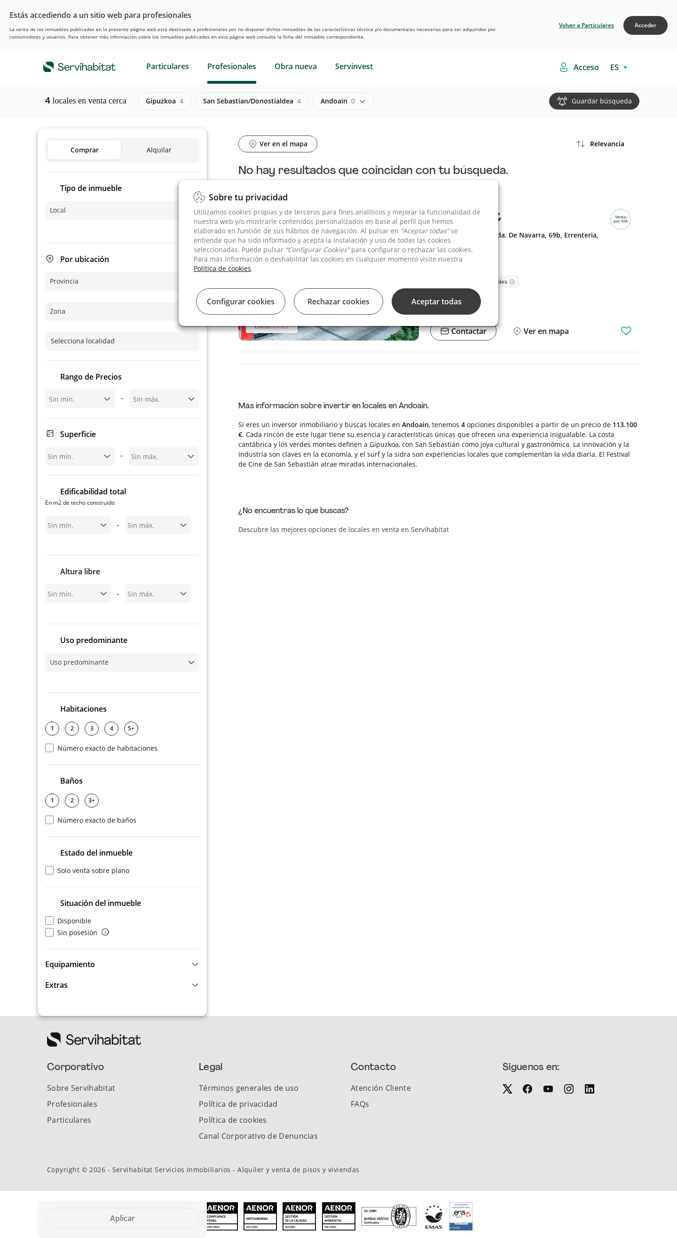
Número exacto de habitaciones (101, 748)
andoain (338, 101)
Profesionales (231, 66)
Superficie (78, 434)
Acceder (645, 25)
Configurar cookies (241, 301)
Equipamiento (70, 964)
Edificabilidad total (85, 497)
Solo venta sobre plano (87, 870)
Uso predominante (93, 640)
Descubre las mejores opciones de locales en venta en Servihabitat (343, 529)
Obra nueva (296, 66)
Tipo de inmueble (91, 188)
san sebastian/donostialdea (252, 101)
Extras (56, 985)
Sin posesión (71, 932)
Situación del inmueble (100, 903)
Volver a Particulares (586, 25)
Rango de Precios (91, 377)
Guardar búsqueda (602, 100)
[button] (122, 964)
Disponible (68, 920)
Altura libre (80, 571)
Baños (71, 781)
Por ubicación (84, 259)
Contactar (468, 331)
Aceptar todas (436, 301)
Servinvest (354, 66)
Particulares (167, 66)
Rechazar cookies (338, 301)
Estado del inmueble (96, 853)
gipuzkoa (164, 101)
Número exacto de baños (90, 820)
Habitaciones (83, 709)
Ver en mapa (545, 331)
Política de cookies (222, 268)
